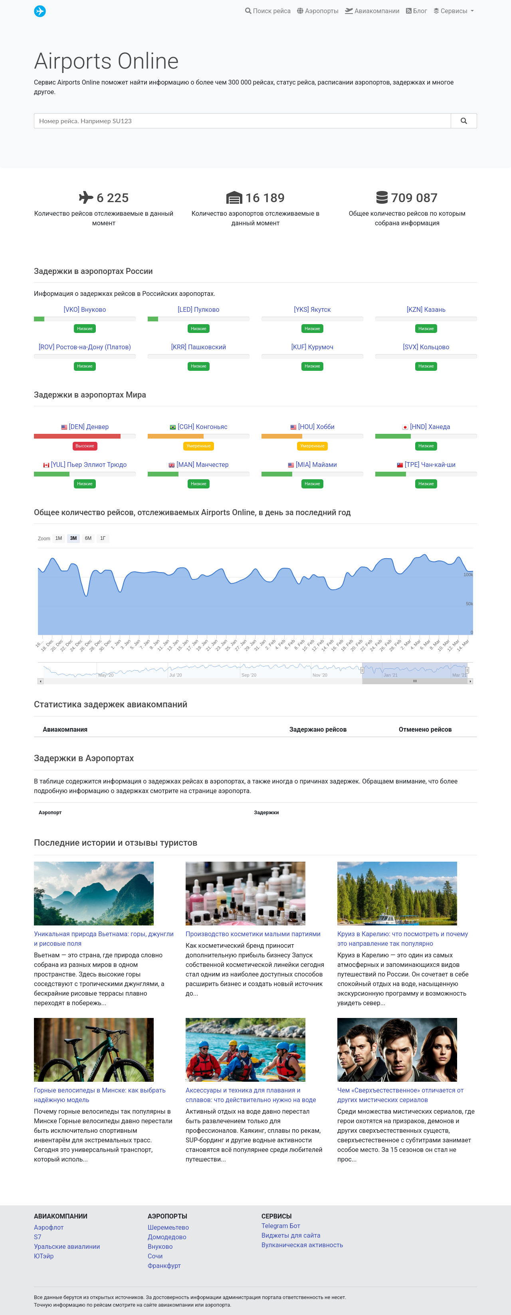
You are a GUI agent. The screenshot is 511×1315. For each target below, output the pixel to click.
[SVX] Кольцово (426, 347)
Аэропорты (318, 11)
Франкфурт (164, 1266)
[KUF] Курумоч (312, 347)
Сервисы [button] (451, 11)
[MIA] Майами (316, 465)
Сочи (155, 1256)
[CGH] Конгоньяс (202, 427)
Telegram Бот (280, 1226)
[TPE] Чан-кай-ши (430, 465)
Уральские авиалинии (67, 1246)
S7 (38, 1237)
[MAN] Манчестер (202, 465)
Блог (416, 11)
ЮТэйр (43, 1256)
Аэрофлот (49, 1227)
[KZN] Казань (426, 309)
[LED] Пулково (198, 309)
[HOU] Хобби (316, 427)
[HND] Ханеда (430, 427)
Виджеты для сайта (291, 1235)
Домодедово (167, 1237)
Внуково (160, 1246)
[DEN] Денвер (89, 427)
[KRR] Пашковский (198, 347)
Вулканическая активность (302, 1245)
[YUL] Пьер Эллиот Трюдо (89, 465)
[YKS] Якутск (312, 309)
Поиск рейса (268, 11)
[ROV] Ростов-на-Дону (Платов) (85, 347)
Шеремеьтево (168, 1227)
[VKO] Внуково (84, 309)
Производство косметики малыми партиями (253, 934)
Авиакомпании (372, 11)
